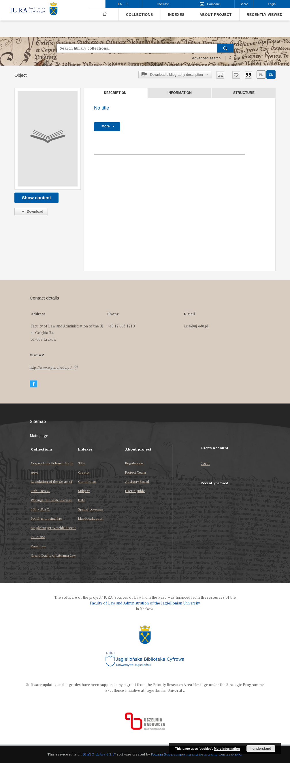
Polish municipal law (47, 518)
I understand (261, 749)
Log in (205, 464)
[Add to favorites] (236, 75)
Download (31, 211)
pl (261, 74)
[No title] (48, 138)
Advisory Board (137, 481)
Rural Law (38, 546)
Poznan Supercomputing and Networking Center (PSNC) (197, 754)
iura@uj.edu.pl (196, 326)
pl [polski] (127, 4)
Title (82, 463)
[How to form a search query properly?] (230, 58)
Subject (84, 491)
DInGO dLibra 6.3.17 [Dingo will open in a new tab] (99, 754)
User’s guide (135, 491)
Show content (36, 197)
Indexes (176, 15)
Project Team (135, 472)
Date (81, 500)
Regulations (134, 463)
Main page (39, 435)
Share (244, 4)
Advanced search (206, 58)
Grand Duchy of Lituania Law (53, 555)
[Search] (225, 48)
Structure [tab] (244, 93)
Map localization (91, 518)
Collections (139, 15)
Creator (84, 472)
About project (215, 15)
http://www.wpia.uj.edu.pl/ (54, 367)
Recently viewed (265, 15)
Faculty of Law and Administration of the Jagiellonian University (145, 603)
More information (227, 748)
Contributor (87, 481)
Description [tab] (115, 93)
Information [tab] (179, 93)
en (271, 74)
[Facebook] (33, 384)
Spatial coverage (91, 509)
